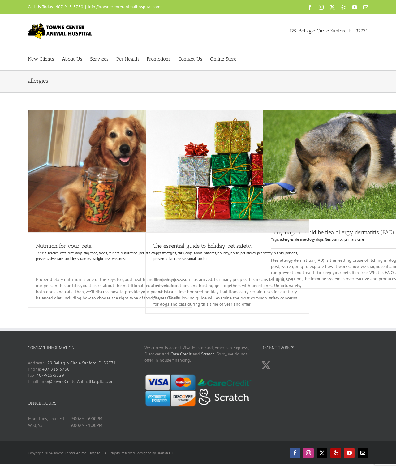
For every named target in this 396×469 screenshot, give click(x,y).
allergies (51, 253)
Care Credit (181, 354)
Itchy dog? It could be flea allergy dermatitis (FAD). (333, 232)
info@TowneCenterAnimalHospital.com (77, 381)
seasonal (189, 258)
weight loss (101, 258)
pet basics (248, 253)
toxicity (70, 258)
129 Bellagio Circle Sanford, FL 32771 (328, 31)
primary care (354, 239)
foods (103, 253)
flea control (334, 239)
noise (234, 253)
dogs (78, 253)
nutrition (131, 253)
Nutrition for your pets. (64, 246)
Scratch (208, 354)
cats (63, 253)
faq (86, 253)
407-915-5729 (50, 375)
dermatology (305, 239)
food (93, 253)
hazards (210, 253)
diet (71, 253)
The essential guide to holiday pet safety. (202, 246)
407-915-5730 (69, 7)
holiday (223, 253)
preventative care (49, 258)
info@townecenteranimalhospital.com (124, 7)
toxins (202, 258)
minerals (116, 253)
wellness (119, 258)
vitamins (84, 258)
